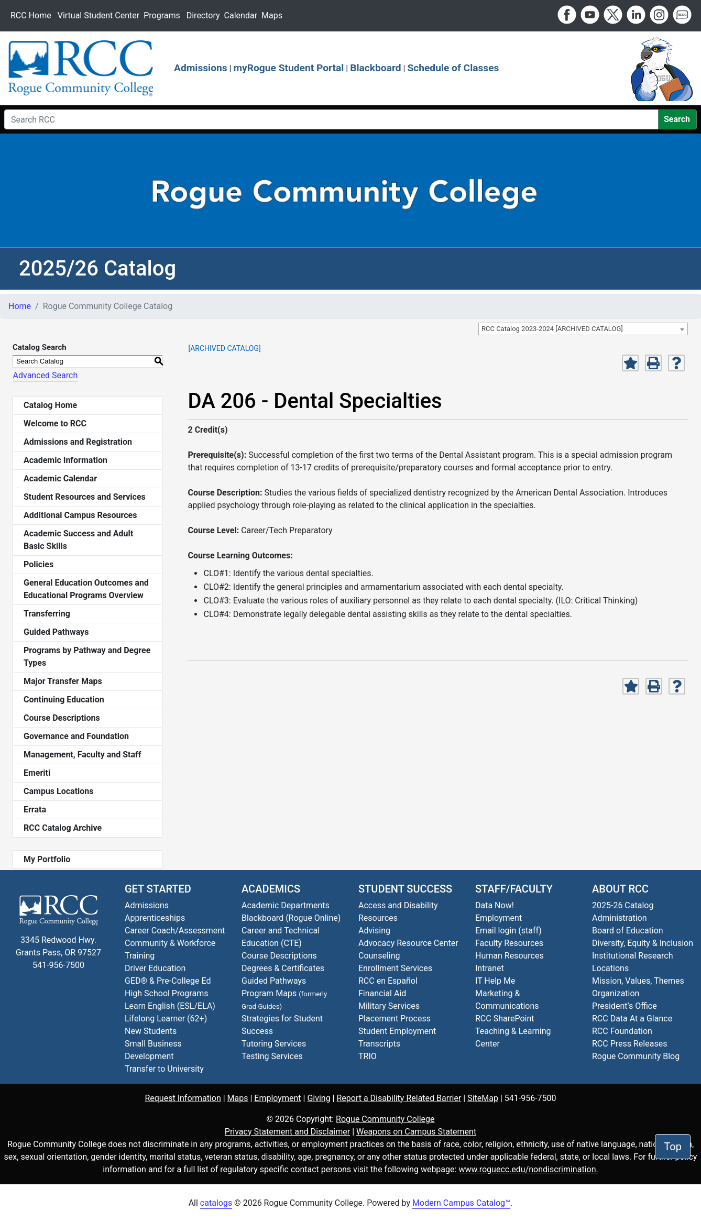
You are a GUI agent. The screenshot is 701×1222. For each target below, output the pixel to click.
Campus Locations (59, 791)
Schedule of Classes (453, 68)
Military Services (389, 1006)
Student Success (405, 889)
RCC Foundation (622, 1031)
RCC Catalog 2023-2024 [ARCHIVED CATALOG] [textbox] (552, 329)
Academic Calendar (60, 478)
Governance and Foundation (76, 736)
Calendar (240, 15)
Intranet (489, 968)
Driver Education (155, 968)
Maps (271, 15)
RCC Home (30, 15)
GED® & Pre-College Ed (168, 981)
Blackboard (375, 68)
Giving (318, 1098)
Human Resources (509, 956)
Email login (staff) (508, 930)
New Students (151, 1031)
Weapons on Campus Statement (416, 1132)
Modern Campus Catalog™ (461, 1203)
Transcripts (379, 1044)
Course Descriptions (62, 718)
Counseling (379, 956)
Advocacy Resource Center (408, 943)
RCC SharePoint (504, 1018)
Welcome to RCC (55, 423)
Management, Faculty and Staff (82, 754)
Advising (374, 930)
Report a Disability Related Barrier (398, 1098)
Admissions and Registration (78, 442)
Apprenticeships (155, 918)
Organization (615, 993)
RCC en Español (388, 981)
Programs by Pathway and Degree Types (87, 656)
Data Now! (494, 905)
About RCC (620, 889)
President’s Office (624, 1006)
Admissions (200, 68)
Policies (38, 564)
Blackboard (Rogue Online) (291, 918)
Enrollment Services (395, 968)
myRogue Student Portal (288, 68)
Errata (35, 809)
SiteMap (482, 1098)
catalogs (216, 1203)
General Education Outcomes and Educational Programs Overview (86, 589)
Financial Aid (382, 993)
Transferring (47, 614)
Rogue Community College (385, 1119)
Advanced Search (45, 375)
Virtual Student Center (98, 15)
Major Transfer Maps (63, 681)
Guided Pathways (56, 632)
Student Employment (397, 1031)
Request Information (183, 1098)
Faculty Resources (509, 943)
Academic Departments (286, 905)
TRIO (367, 1056)
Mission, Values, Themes (638, 981)
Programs (162, 15)
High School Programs (166, 993)
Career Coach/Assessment (175, 930)
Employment (498, 918)
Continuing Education (64, 699)
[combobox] (583, 329)
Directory (203, 15)
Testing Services (272, 1056)
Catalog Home (50, 405)
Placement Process (394, 1018)
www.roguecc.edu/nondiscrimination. (528, 1169)
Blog (636, 1056)
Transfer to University (164, 1069)
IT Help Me (495, 981)
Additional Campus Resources (80, 515)
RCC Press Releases (629, 1044)
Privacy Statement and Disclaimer (287, 1132)
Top (673, 1146)
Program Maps (269, 993)
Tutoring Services (274, 1044)
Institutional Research (632, 956)
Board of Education (627, 930)
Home (19, 306)
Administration (619, 918)
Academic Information (65, 460)
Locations (610, 968)
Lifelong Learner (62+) (166, 1018)
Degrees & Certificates (283, 968)
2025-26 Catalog (622, 905)
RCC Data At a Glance (632, 1018)
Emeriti (37, 773)
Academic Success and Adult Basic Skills (78, 540)
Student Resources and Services (85, 497)
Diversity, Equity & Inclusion (642, 943)
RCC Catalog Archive (63, 828)
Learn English (150, 1006)
